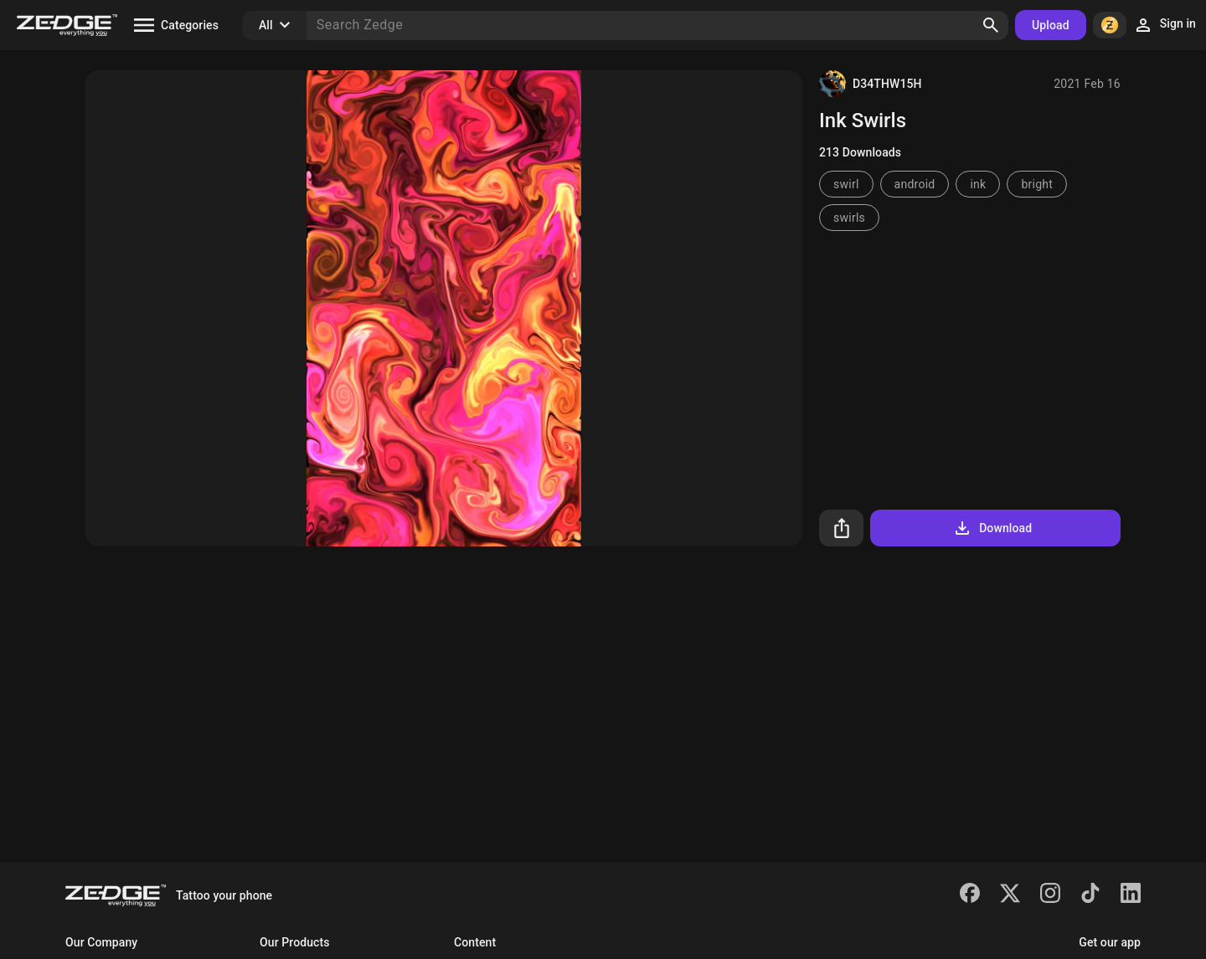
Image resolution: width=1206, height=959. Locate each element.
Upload (1050, 25)
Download (992, 528)
